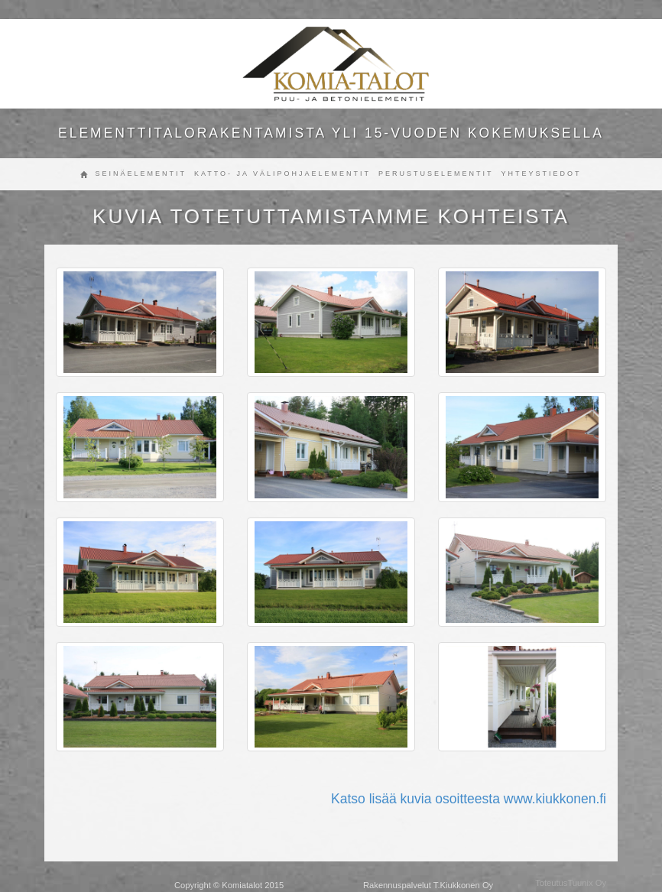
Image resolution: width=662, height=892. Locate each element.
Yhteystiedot (541, 173)
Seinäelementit (141, 173)
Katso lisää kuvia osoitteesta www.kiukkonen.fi (468, 798)
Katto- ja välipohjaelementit (282, 173)
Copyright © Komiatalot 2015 (229, 885)
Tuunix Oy (586, 882)
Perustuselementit (436, 173)
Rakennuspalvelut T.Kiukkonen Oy (428, 885)
